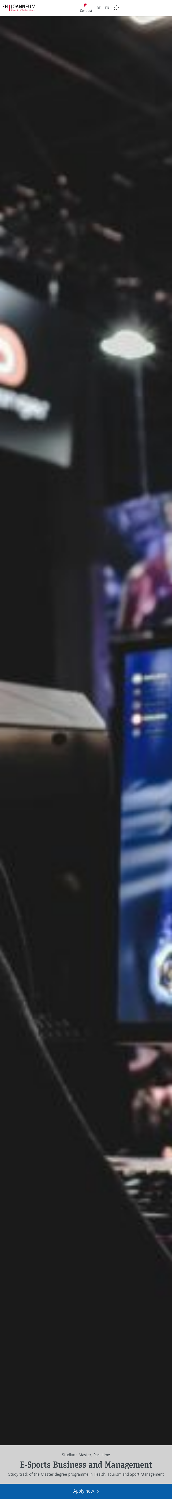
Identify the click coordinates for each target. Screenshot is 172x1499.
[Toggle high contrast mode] (86, 8)
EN (107, 8)
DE (99, 8)
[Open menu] (166, 8)
